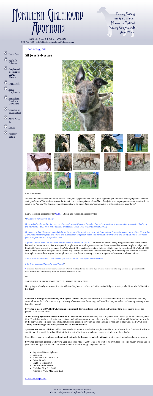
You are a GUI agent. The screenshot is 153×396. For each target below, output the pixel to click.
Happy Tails (14, 83)
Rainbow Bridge (13, 135)
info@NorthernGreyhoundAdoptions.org (55, 42)
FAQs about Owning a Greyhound (14, 101)
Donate (12, 127)
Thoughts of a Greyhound (15, 111)
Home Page (14, 54)
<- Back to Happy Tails (35, 49)
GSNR (58, 214)
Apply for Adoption (13, 61)
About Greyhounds (14, 90)
